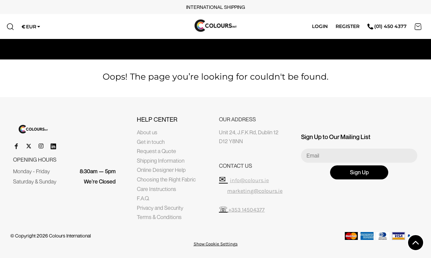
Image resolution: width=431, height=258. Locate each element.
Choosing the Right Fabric (166, 179)
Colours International (70, 236)
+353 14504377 (246, 209)
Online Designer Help (161, 169)
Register (348, 26)
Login (320, 26)
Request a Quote (156, 151)
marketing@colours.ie (255, 191)
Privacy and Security (160, 207)
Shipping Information (160, 160)
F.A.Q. (143, 198)
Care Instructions (156, 189)
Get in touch (151, 141)
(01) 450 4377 (387, 26)
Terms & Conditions (159, 217)
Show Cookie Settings (216, 243)
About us (147, 132)
